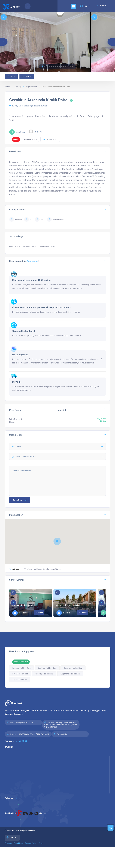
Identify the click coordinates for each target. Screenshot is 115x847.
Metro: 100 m (14, 246)
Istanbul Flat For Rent (21, 668)
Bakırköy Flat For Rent (73, 668)
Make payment (20, 354)
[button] (42, 66)
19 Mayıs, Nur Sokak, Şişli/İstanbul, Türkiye (28, 106)
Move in (16, 382)
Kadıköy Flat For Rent (44, 674)
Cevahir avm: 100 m (47, 246)
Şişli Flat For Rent (19, 679)
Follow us (11, 798)
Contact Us (62, 734)
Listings (18, 87)
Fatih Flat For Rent (20, 674)
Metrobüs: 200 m (29, 246)
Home (7, 87)
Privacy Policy (31, 843)
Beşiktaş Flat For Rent (47, 668)
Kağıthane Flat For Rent (70, 674)
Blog (41, 843)
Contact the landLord (23, 331)
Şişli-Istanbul (31, 87)
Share (27, 76)
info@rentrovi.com (24, 722)
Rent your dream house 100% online (31, 280)
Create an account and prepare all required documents (41, 307)
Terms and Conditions (14, 843)
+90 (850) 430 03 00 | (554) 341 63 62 (33, 734)
